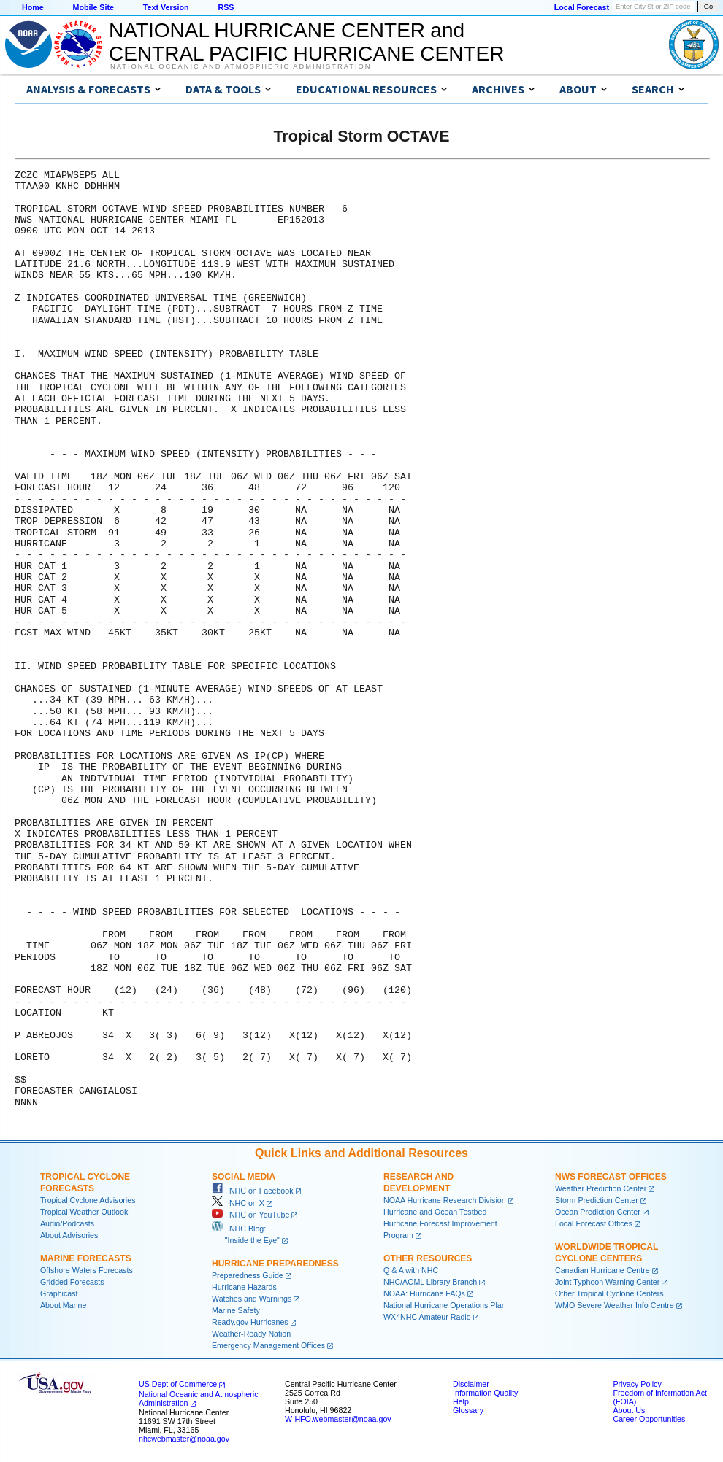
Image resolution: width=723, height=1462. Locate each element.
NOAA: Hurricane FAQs (424, 1293)
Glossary (468, 1410)
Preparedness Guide (247, 1275)
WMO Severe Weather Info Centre (614, 1305)
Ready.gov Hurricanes (250, 1322)
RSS (226, 7)
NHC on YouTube (250, 1214)
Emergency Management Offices (268, 1345)
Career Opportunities (649, 1419)
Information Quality (485, 1392)
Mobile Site (93, 7)
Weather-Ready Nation (251, 1333)
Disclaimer (471, 1384)
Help (461, 1401)
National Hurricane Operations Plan (444, 1305)
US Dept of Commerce (178, 1384)
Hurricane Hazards (244, 1287)
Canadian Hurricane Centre (602, 1270)
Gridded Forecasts (72, 1281)
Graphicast (59, 1293)
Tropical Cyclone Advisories (88, 1200)
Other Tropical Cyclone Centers (609, 1293)
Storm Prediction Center (596, 1200)
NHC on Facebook (253, 1190)
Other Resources (427, 1258)
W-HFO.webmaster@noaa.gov (338, 1419)
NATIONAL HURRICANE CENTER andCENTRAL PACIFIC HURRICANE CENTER (306, 42)
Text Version (166, 7)
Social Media (243, 1177)
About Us (629, 1410)
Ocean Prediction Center (597, 1211)
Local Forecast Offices (593, 1223)
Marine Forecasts (85, 1258)
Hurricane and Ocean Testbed (434, 1211)
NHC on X (238, 1203)
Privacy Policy (637, 1384)
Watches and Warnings (251, 1298)
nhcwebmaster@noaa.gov (184, 1438)
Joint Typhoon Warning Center (607, 1281)
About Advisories (69, 1235)
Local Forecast (581, 7)
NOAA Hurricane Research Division (444, 1200)
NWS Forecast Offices (611, 1177)
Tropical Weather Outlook (84, 1211)
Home (33, 7)
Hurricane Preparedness (275, 1263)
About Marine (63, 1305)
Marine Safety (236, 1310)
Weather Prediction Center (600, 1188)
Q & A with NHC (410, 1270)
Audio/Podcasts (67, 1223)
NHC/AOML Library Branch (430, 1281)
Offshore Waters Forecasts (86, 1270)
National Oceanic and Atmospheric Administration (240, 66)
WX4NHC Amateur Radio (427, 1316)
